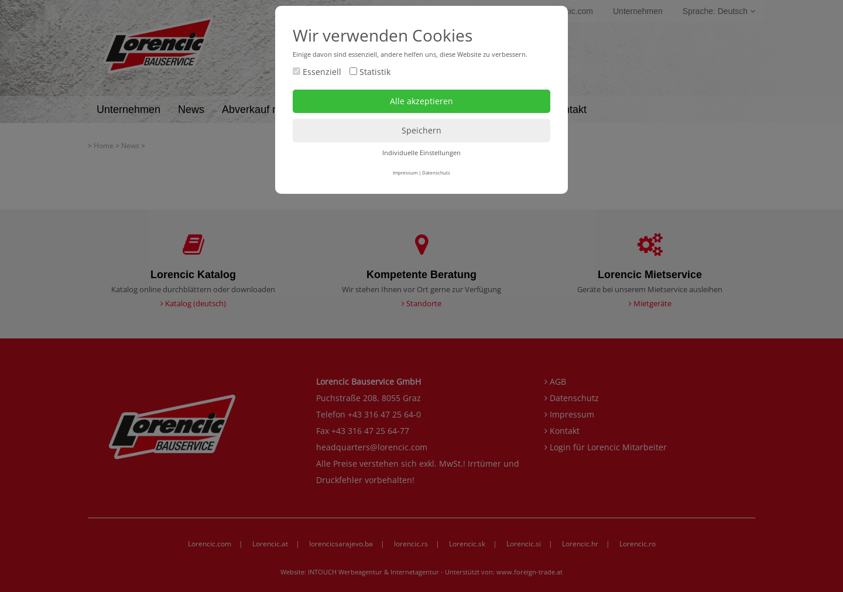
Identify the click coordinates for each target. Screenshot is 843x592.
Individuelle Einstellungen (421, 152)
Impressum (405, 172)
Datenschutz (436, 172)
